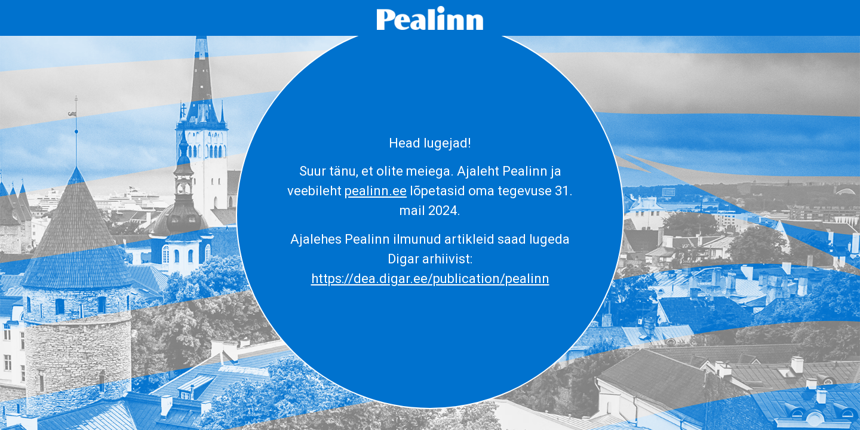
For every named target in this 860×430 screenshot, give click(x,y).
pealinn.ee (376, 190)
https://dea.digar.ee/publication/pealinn (430, 278)
